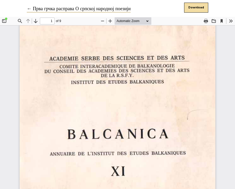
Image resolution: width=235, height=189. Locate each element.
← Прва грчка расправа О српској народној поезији (79, 9)
